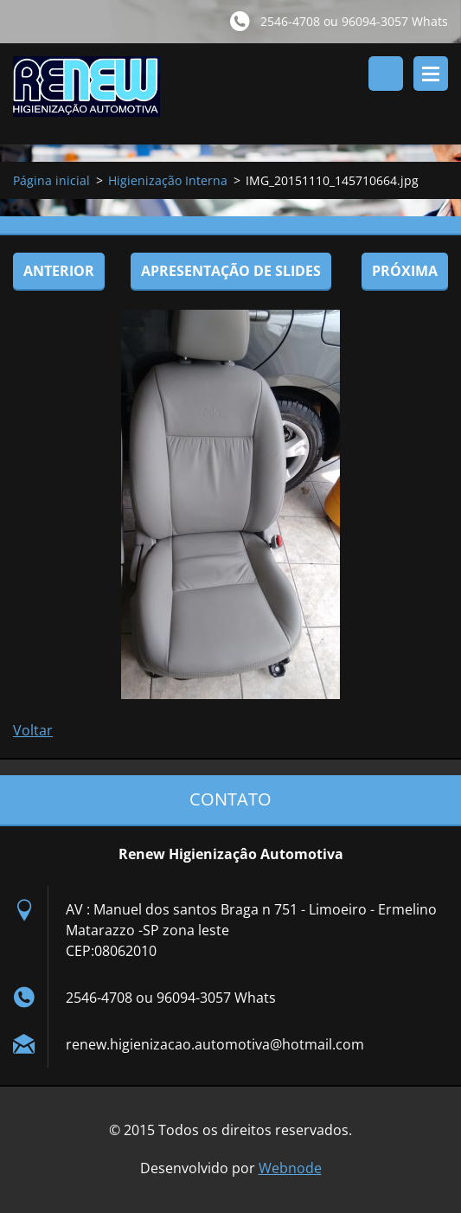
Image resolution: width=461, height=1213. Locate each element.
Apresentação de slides (231, 270)
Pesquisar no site (385, 73)
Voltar (33, 730)
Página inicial (51, 180)
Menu (430, 73)
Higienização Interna (167, 180)
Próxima (405, 270)
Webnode (290, 1168)
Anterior (58, 270)
